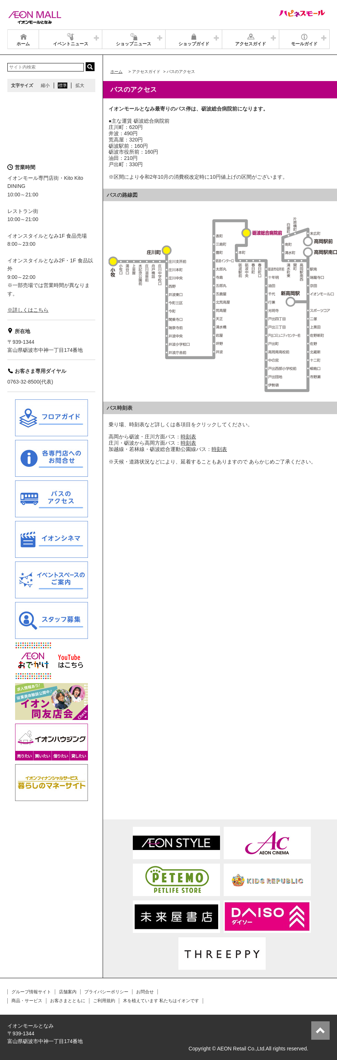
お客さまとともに (67, 1000)
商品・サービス (26, 1000)
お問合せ (145, 991)
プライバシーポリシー (106, 991)
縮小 (45, 85)
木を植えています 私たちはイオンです (161, 1000)
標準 (62, 85)
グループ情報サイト (31, 991)
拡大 (79, 85)
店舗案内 (68, 991)
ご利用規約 (104, 1000)
